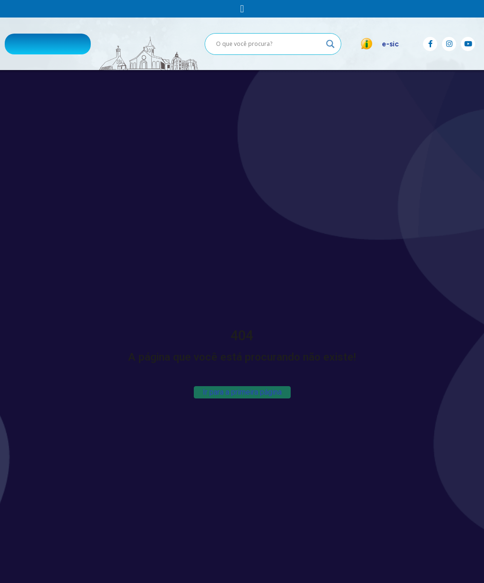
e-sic (390, 44)
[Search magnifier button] (330, 44)
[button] (241, 9)
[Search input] (268, 44)
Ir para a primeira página (242, 392)
